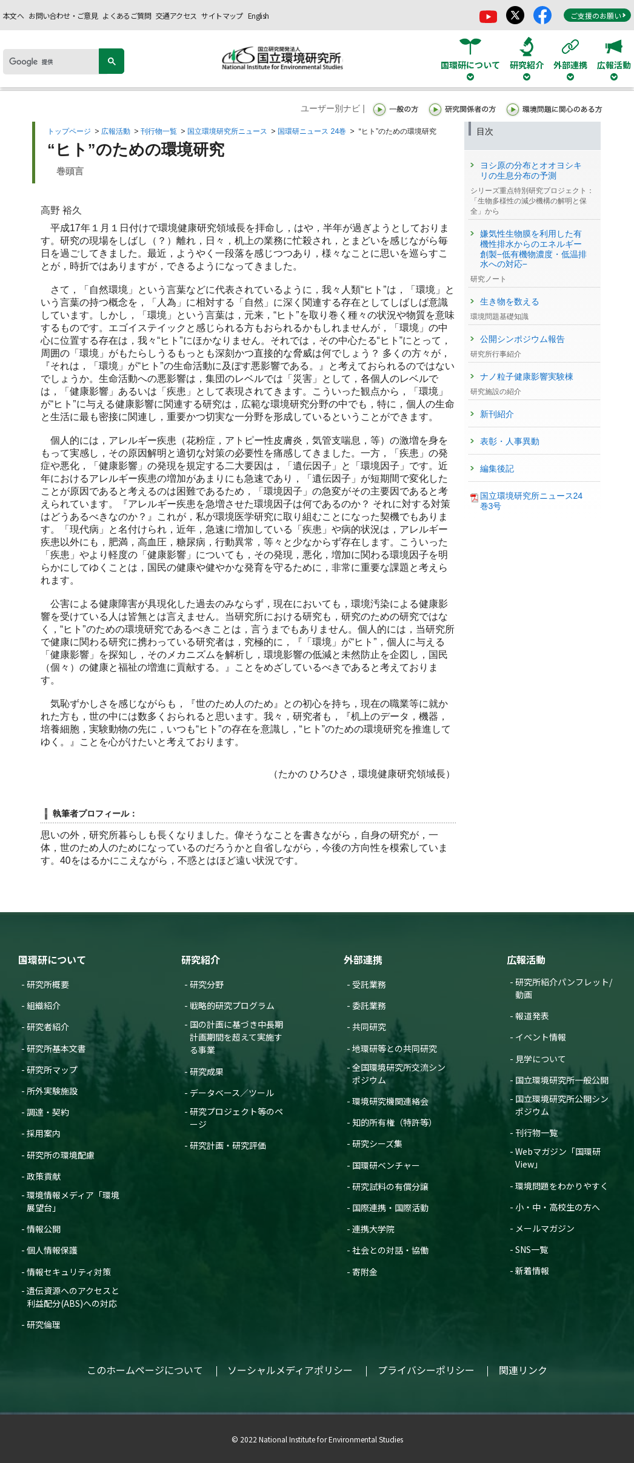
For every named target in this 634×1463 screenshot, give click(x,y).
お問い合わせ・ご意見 (63, 15)
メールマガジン (545, 1228)
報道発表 (532, 1016)
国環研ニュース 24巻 (312, 131)
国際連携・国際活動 (390, 1208)
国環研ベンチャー (386, 1165)
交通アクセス (176, 15)
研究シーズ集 (377, 1143)
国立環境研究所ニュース (227, 131)
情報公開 (44, 1229)
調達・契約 (48, 1112)
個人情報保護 (52, 1250)
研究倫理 (44, 1324)
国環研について (52, 959)
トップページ (69, 131)
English (258, 15)
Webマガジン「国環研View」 (558, 1157)
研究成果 (207, 1071)
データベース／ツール (232, 1093)
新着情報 (532, 1270)
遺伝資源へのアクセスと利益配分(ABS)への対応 (73, 1296)
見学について (540, 1059)
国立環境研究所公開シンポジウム (562, 1105)
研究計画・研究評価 (228, 1145)
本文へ (13, 15)
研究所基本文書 (56, 1048)
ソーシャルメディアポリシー (290, 1370)
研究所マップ (52, 1070)
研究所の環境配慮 (61, 1155)
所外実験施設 (52, 1091)
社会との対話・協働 (390, 1250)
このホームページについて (145, 1370)
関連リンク (523, 1370)
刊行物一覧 (159, 131)
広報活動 (115, 131)
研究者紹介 (48, 1027)
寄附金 (365, 1272)
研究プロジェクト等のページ (236, 1117)
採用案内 (44, 1133)
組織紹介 (44, 1005)
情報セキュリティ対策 (69, 1272)
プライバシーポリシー (426, 1370)
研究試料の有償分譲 (390, 1186)
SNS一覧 (531, 1249)
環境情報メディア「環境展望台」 (73, 1201)
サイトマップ (221, 15)
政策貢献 (44, 1176)
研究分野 (207, 984)
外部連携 (363, 959)
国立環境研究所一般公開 (562, 1080)
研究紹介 (200, 959)
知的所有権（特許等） (394, 1122)
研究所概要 (48, 984)
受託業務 (369, 984)
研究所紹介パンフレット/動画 (563, 988)
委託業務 (369, 1005)
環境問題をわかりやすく (562, 1186)
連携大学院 (373, 1229)
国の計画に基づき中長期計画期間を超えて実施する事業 (236, 1037)
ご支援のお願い (598, 15)
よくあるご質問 (126, 15)
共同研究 (369, 1027)
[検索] (55, 61)
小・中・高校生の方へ (557, 1207)
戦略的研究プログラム (232, 1005)
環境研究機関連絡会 (390, 1101)
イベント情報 (540, 1037)
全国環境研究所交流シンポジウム (398, 1073)
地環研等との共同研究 (394, 1048)
